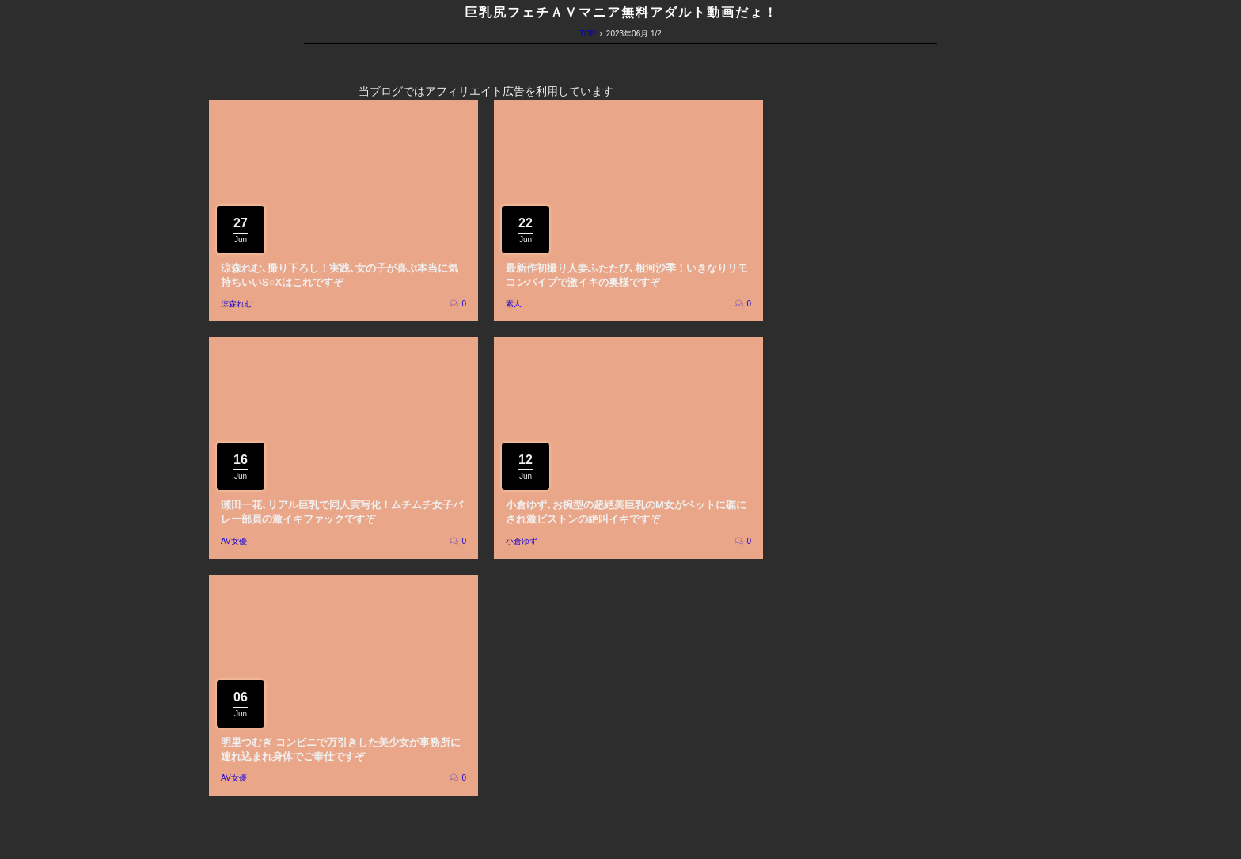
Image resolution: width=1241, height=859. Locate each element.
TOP (587, 33)
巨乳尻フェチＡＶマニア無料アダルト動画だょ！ (621, 12)
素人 (514, 303)
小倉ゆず (521, 541)
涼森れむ (236, 303)
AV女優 (234, 541)
